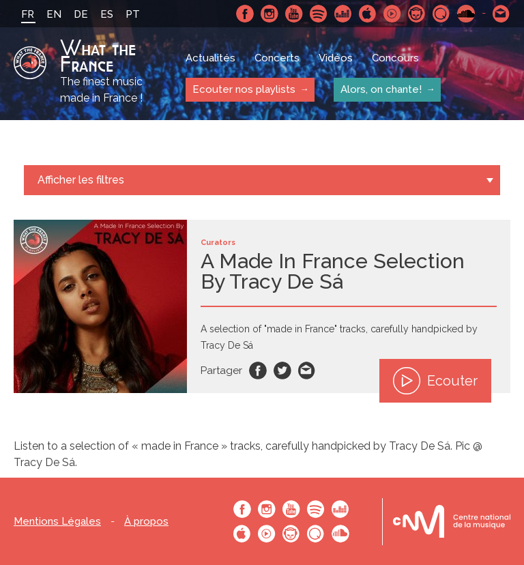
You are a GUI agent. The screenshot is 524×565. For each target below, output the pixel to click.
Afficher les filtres (81, 179)
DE (81, 14)
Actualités (210, 58)
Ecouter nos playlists (243, 89)
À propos (146, 522)
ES (106, 14)
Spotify (319, 14)
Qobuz (441, 14)
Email (307, 370)
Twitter (282, 370)
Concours (395, 58)
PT (133, 14)
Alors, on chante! (381, 89)
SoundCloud (466, 14)
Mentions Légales (57, 522)
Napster (417, 14)
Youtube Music (392, 14)
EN (53, 14)
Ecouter (435, 380)
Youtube (294, 14)
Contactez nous (501, 14)
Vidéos (336, 58)
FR (27, 14)
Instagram (269, 14)
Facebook (245, 14)
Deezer (343, 14)
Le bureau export (451, 521)
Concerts (277, 58)
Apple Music (368, 14)
